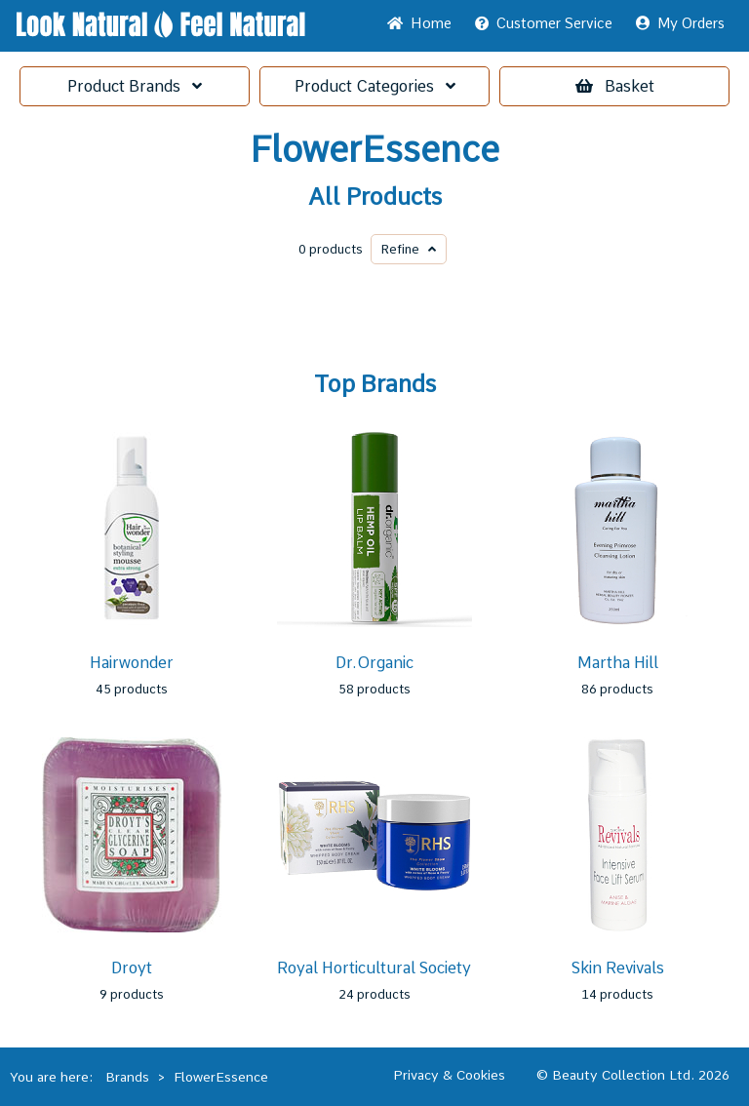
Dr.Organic (374, 662)
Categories (375, 86)
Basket (614, 86)
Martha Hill (617, 662)
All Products (375, 197)
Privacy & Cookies (449, 1075)
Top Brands (375, 384)
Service (543, 23)
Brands (134, 86)
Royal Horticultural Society (374, 968)
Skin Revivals (618, 968)
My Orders (680, 23)
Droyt (131, 968)
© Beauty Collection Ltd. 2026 (632, 1075)
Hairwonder (132, 662)
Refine (408, 249)
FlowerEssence (374, 150)
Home (419, 23)
